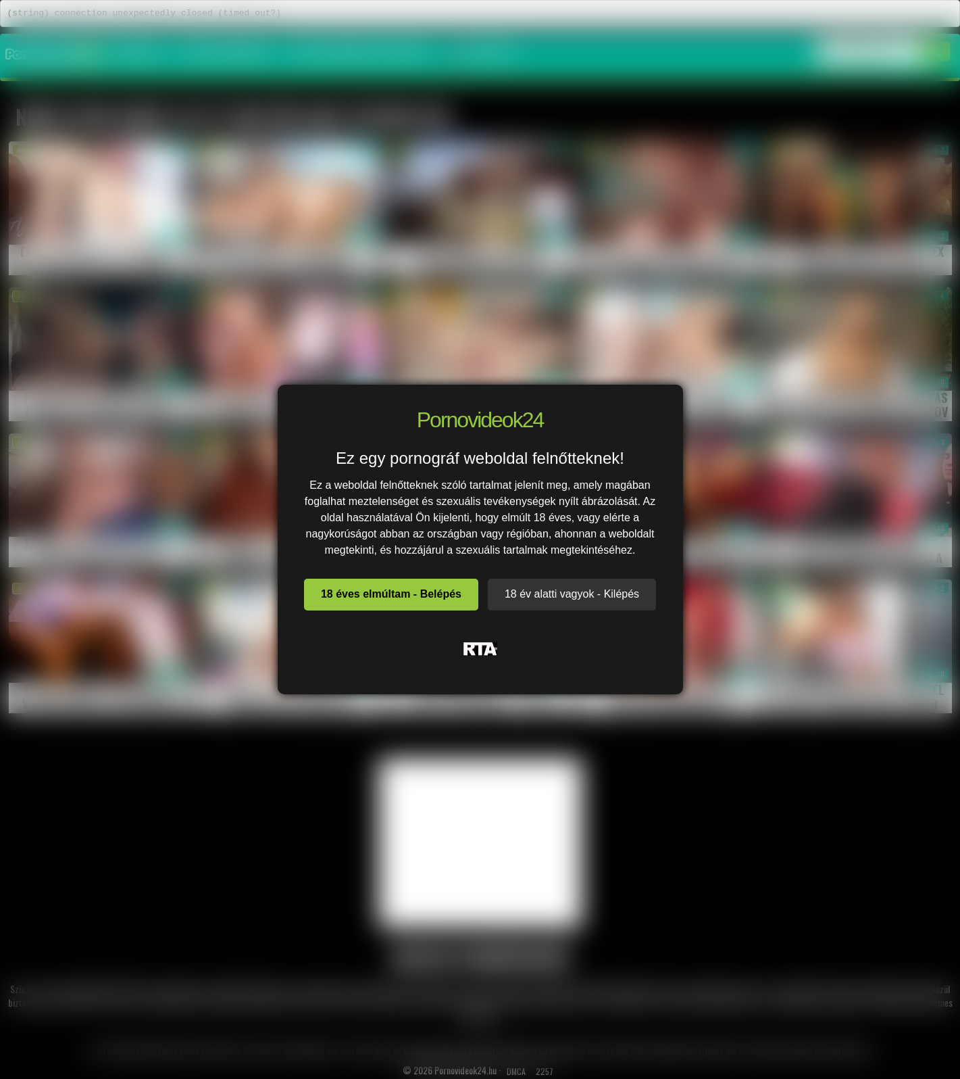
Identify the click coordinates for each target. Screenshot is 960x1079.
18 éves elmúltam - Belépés (391, 594)
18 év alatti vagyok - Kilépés (572, 594)
